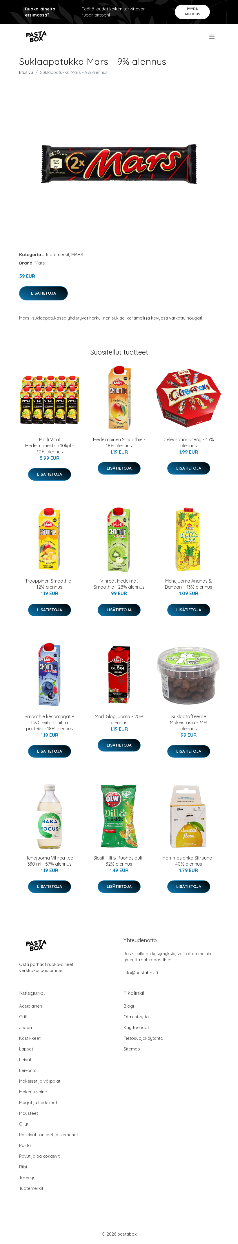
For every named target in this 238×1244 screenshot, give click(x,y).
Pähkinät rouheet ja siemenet (48, 1134)
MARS (77, 254)
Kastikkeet (30, 1038)
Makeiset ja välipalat (39, 1081)
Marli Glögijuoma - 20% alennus (119, 719)
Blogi (128, 1006)
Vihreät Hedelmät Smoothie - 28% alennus (119, 584)
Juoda (25, 1027)
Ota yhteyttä (136, 1016)
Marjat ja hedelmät (38, 1102)
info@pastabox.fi (140, 972)
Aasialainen (30, 1006)
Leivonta (28, 1070)
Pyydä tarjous (192, 11)
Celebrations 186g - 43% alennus (188, 442)
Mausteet (28, 1113)
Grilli (23, 1016)
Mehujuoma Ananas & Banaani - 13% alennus (188, 584)
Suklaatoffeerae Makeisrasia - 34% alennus (189, 723)
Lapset (26, 1049)
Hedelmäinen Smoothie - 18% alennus (119, 442)
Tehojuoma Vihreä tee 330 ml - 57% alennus (49, 861)
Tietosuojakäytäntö (143, 1038)
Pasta (25, 1145)
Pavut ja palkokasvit (39, 1156)
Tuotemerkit (57, 254)
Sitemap (131, 1049)
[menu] (212, 36)
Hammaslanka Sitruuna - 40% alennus (188, 861)
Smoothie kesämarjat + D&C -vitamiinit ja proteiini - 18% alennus (50, 723)
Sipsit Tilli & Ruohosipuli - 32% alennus (119, 861)
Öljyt (23, 1124)
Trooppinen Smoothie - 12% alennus (49, 584)
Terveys (27, 1177)
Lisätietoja (43, 293)
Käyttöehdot (136, 1027)
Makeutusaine (33, 1092)
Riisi (23, 1167)
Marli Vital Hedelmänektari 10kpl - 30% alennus (49, 446)
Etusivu (26, 72)
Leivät (25, 1059)
